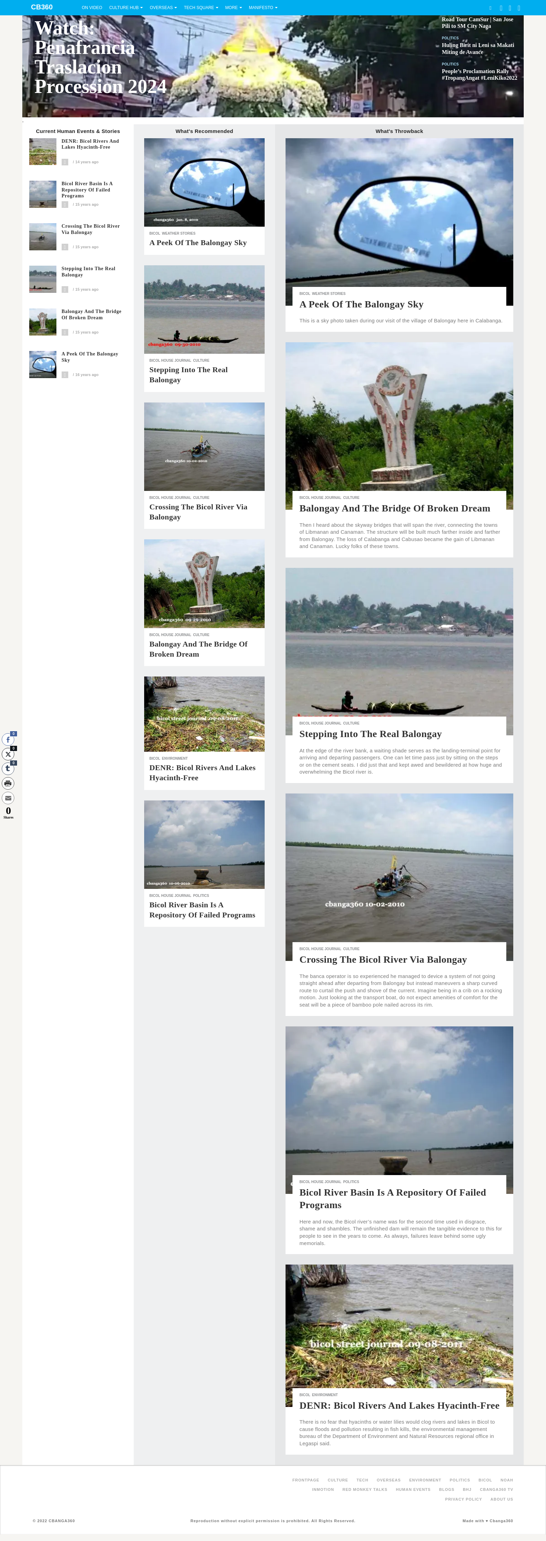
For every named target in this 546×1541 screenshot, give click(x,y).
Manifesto (261, 7)
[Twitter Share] (8, 754)
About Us (502, 1499)
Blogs (446, 1489)
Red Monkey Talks (365, 1489)
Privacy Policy (463, 1499)
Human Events (413, 1489)
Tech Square (199, 7)
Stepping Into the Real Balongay (89, 271)
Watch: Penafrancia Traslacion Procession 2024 (100, 57)
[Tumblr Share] (8, 768)
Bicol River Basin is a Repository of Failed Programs (87, 190)
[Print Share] (8, 783)
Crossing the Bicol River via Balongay (91, 229)
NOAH (507, 1480)
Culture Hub (124, 7)
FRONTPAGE (305, 1480)
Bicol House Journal (170, 360)
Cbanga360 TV (496, 1489)
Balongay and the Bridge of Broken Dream (92, 314)
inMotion (323, 1489)
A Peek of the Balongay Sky (90, 357)
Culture (201, 360)
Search (490, 7)
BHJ (467, 1489)
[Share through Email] (8, 798)
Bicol (154, 233)
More (231, 7)
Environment (175, 758)
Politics (450, 38)
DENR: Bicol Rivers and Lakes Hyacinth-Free (90, 144)
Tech (362, 1480)
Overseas (161, 7)
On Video (92, 7)
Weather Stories (178, 233)
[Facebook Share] (8, 739)
